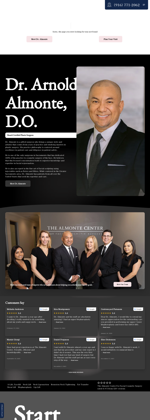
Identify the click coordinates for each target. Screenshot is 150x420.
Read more (42, 322)
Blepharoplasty (25, 387)
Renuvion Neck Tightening (63, 384)
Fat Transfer (83, 384)
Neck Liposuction (41, 384)
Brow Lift (11, 387)
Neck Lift (27, 384)
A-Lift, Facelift (14, 384)
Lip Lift (37, 387)
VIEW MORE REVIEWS (75, 372)
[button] (144, 5)
